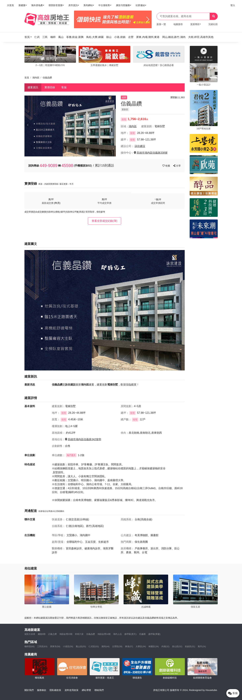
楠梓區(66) (29, 646)
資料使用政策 (71, 690)
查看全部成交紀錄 (104, 220)
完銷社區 (213, 24)
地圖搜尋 (178, 24)
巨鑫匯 (142, 634)
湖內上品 (117, 634)
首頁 (26, 77)
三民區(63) (42, 646)
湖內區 (35, 77)
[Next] (148, 19)
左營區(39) (117, 646)
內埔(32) (165, 646)
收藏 (166, 165)
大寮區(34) (141, 646)
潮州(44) (105, 646)
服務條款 (41, 690)
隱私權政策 (55, 690)
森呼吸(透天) (130, 634)
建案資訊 (33, 87)
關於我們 (29, 690)
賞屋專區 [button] (195, 24)
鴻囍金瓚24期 (104, 634)
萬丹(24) (202, 646)
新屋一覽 (161, 24)
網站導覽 (86, 690)
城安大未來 (29, 634)
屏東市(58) (55, 646)
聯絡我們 (99, 690)
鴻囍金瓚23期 (65, 634)
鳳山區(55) (81, 646)
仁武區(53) (94, 646)
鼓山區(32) (177, 646)
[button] (29, 37)
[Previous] (78, 19)
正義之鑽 (52, 634)
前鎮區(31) (190, 646)
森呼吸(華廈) (154, 634)
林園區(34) (154, 646)
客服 (64, 87)
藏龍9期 (41, 634)
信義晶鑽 (90, 634)
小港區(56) (68, 646)
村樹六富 (79, 634)
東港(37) (129, 646)
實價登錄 (49, 87)
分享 (177, 165)
